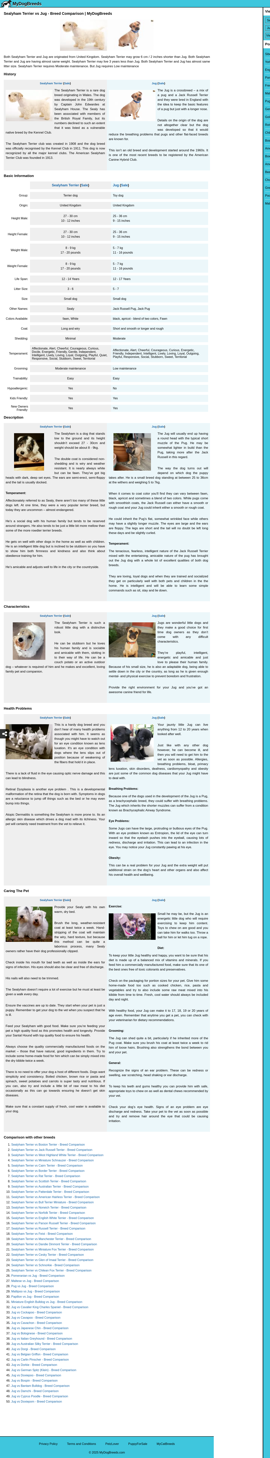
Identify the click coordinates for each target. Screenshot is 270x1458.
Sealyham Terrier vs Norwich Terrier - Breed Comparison (48, 1207)
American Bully (226, 148)
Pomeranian (224, 77)
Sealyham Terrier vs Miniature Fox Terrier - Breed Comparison (52, 1249)
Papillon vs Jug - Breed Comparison (35, 1296)
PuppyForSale (137, 1443)
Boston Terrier (225, 140)
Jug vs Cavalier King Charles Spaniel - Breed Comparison (49, 1307)
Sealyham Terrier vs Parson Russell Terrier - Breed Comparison (53, 1223)
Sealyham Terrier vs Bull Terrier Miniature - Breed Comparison (52, 1202)
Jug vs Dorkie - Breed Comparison (34, 1364)
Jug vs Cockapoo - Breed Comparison (36, 1312)
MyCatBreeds (166, 1443)
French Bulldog (226, 85)
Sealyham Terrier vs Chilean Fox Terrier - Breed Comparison (51, 1270)
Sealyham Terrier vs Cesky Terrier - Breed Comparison (47, 1254)
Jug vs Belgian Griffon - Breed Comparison (39, 1354)
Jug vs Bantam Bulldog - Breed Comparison (40, 1385)
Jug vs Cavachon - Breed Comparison (36, 1322)
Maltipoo (221, 203)
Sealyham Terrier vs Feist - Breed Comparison (42, 1233)
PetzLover (112, 1443)
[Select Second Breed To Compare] (242, 28)
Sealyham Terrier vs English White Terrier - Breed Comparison (52, 1218)
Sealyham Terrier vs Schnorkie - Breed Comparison (45, 1265)
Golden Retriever (227, 117)
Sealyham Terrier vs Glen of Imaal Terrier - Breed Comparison (52, 1260)
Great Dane (224, 187)
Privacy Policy (48, 1443)
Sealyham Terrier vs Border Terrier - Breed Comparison (48, 1170)
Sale (67, 83)
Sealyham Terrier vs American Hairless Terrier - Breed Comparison (55, 1197)
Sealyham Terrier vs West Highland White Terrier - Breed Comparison (57, 1155)
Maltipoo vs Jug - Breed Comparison (35, 1291)
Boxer (220, 156)
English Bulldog (226, 69)
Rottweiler (223, 124)
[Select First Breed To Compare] (242, 20)
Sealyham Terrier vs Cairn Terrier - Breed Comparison (47, 1165)
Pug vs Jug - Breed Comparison (32, 1286)
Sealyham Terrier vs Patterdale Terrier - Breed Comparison (50, 1191)
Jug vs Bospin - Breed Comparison (34, 1380)
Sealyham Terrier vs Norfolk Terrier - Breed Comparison (48, 1212)
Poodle (221, 195)
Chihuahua (223, 132)
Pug (218, 101)
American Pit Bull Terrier (232, 164)
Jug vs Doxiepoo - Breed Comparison (36, 1375)
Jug (154, 83)
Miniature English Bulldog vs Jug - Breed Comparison (46, 1301)
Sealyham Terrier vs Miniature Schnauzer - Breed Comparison (52, 1160)
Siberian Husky (226, 54)
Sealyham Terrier (51, 83)
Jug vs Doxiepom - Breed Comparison (36, 1401)
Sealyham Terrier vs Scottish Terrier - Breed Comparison (48, 1181)
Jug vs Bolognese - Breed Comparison (37, 1333)
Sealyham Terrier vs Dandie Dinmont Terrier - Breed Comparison (54, 1244)
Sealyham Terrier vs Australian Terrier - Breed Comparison (50, 1186)
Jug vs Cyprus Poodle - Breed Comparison (39, 1396)
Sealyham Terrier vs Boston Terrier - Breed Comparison (48, 1144)
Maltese (221, 93)
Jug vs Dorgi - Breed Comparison (33, 1349)
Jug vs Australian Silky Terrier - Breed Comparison (44, 1343)
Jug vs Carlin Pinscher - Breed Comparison (40, 1359)
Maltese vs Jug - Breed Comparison (35, 1281)
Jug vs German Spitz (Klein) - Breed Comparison (43, 1370)
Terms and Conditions (81, 1443)
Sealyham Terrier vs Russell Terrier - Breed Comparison (48, 1228)
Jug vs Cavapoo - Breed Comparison (35, 1317)
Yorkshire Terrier (227, 61)
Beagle (221, 172)
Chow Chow (224, 179)
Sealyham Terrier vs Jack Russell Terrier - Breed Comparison (51, 1149)
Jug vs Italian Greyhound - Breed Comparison (41, 1338)
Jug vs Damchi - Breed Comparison (35, 1391)
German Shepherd (228, 109)
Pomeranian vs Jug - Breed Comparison (38, 1275)
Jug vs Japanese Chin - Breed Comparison (39, 1328)
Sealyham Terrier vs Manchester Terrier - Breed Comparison (51, 1239)
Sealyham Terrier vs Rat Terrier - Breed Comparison (45, 1176)
